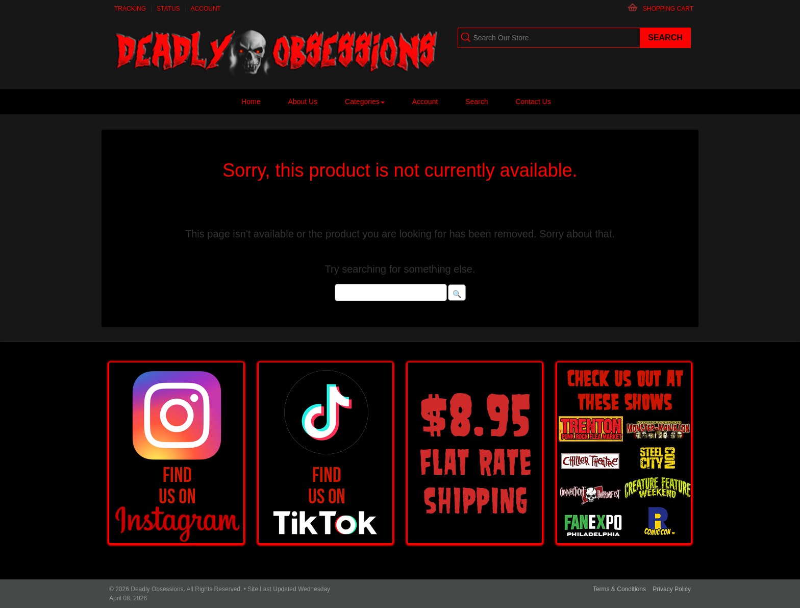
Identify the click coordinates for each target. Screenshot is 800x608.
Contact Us (533, 102)
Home (250, 102)
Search (476, 102)
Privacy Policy (672, 589)
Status (168, 8)
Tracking (130, 8)
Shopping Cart (668, 8)
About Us (303, 102)
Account (206, 8)
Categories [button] (365, 102)
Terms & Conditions (619, 589)
